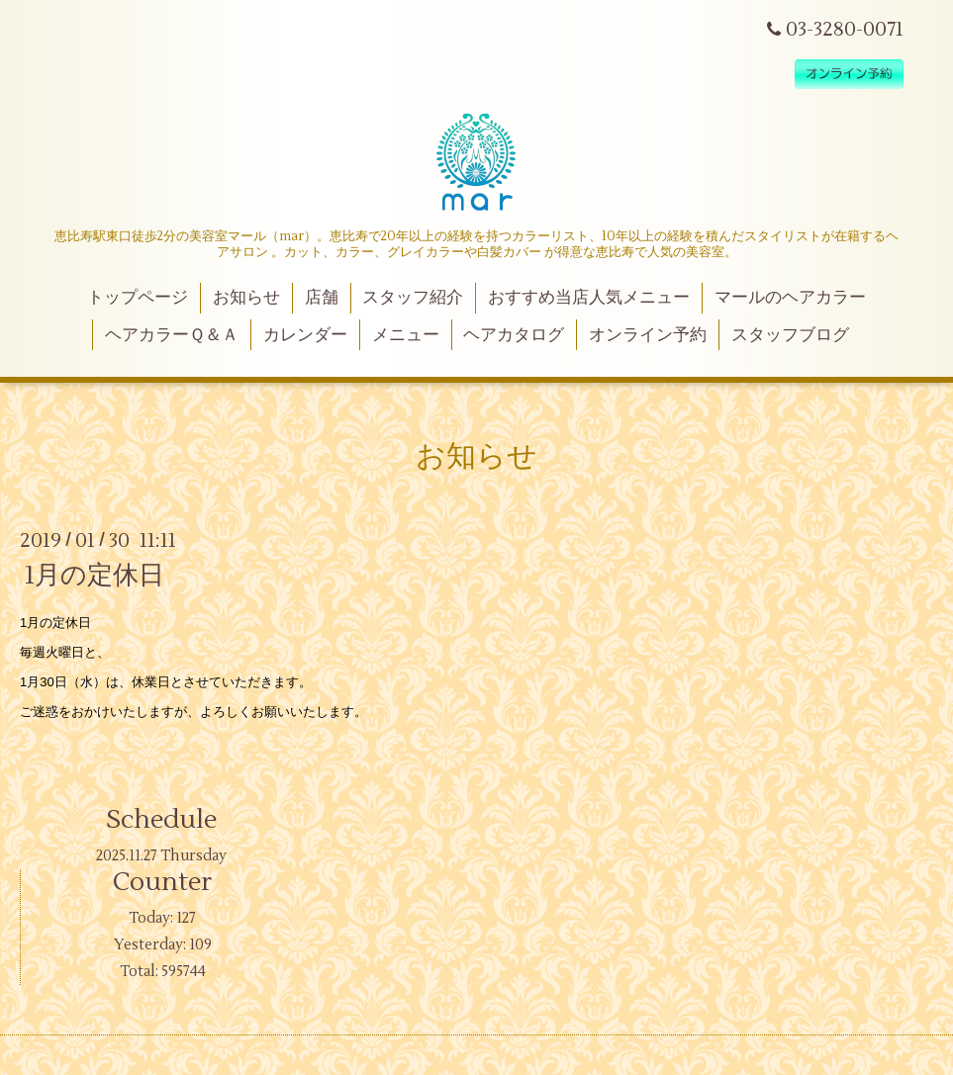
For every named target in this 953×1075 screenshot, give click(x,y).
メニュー (405, 335)
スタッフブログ (790, 335)
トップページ (137, 298)
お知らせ (246, 298)
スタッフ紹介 (412, 298)
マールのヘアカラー (790, 298)
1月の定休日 (94, 575)
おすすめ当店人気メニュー (589, 298)
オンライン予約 (648, 335)
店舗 (321, 298)
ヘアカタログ (513, 335)
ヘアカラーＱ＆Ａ (171, 335)
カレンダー (305, 335)
